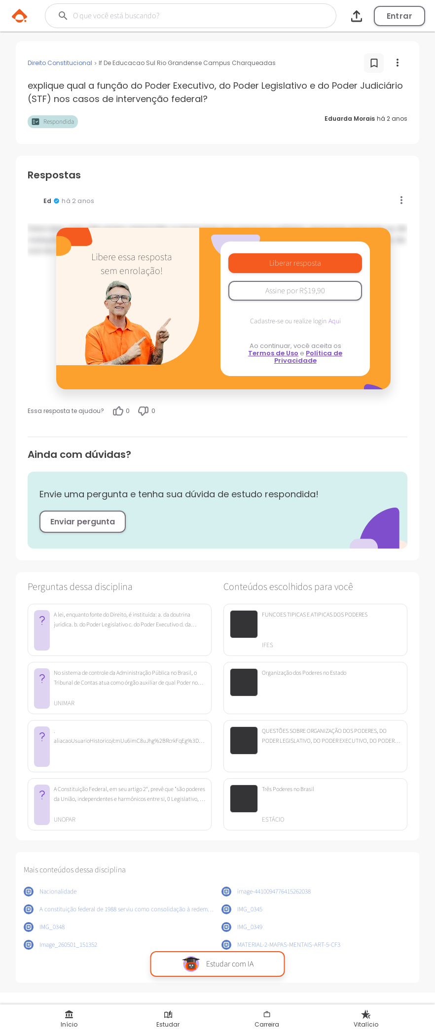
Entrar (399, 16)
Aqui (334, 321)
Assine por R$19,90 (295, 290)
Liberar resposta (295, 263)
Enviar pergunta (82, 521)
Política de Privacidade (308, 356)
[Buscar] (176, 16)
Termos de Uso (273, 353)
